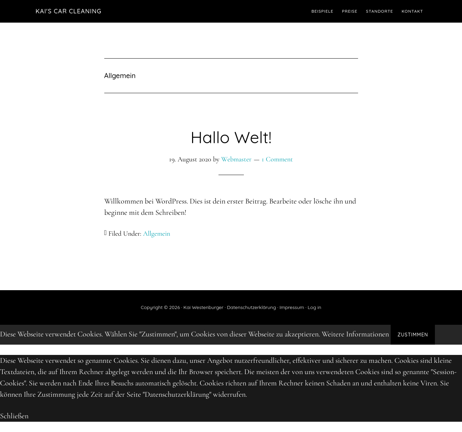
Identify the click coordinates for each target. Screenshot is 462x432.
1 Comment (277, 159)
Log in (314, 307)
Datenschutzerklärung (251, 307)
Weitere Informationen (355, 334)
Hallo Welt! (230, 137)
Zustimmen (413, 335)
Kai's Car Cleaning (69, 11)
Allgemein (156, 234)
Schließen (14, 415)
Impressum (292, 307)
